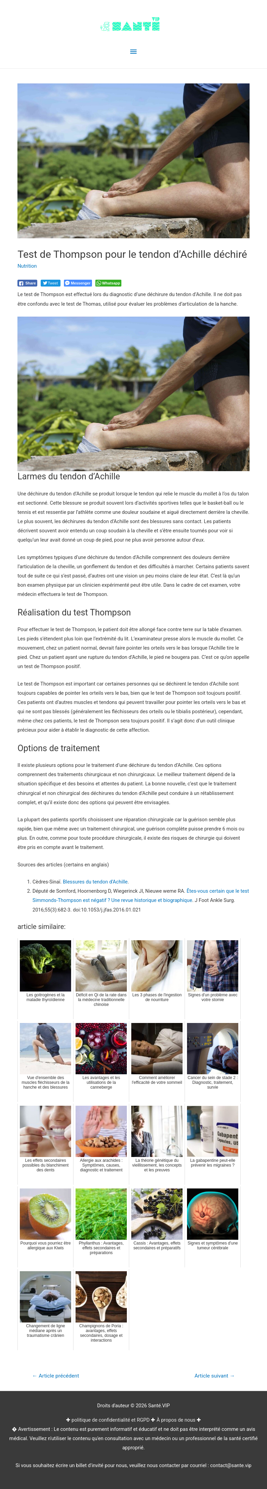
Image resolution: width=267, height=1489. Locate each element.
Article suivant (215, 1376)
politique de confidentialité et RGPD (110, 1420)
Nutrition (27, 266)
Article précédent (55, 1376)
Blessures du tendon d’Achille (95, 882)
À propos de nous (176, 1420)
